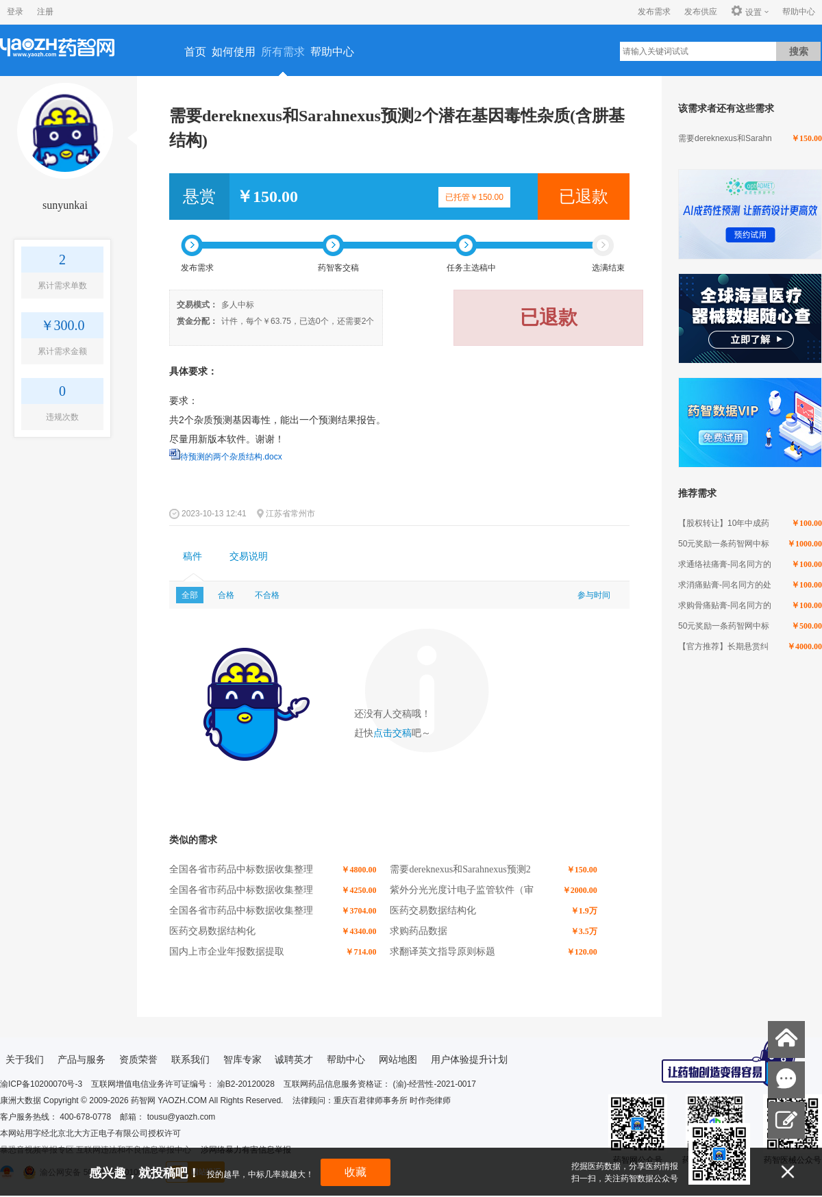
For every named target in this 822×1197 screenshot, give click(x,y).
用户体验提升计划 (469, 1059)
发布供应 (700, 11)
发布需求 (654, 11)
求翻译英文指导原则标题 (442, 951)
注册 (45, 11)
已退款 (583, 196)
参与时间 (593, 595)
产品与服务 (81, 1059)
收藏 (355, 1172)
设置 (746, 11)
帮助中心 (798, 11)
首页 (195, 52)
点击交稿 (392, 733)
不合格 (267, 595)
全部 (190, 595)
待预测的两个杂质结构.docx (231, 457)
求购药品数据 (418, 931)
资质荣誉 (138, 1059)
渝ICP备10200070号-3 (41, 1084)
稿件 (192, 556)
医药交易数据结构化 (433, 910)
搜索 (798, 51)
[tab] (192, 556)
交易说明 (248, 556)
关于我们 (24, 1059)
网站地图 (398, 1059)
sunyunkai (65, 205)
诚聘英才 (294, 1059)
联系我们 (190, 1059)
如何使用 (234, 52)
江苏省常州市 (290, 513)
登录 (15, 11)
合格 (226, 595)
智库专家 (242, 1059)
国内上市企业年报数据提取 (226, 951)
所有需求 (283, 52)
